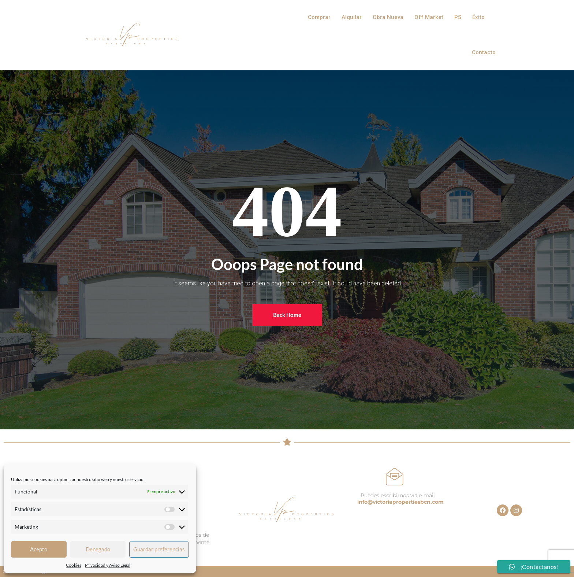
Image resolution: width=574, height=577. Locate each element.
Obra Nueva (388, 17)
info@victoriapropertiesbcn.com (400, 502)
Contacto (484, 52)
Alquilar (352, 17)
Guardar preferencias (159, 549)
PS (457, 17)
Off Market (428, 17)
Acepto (38, 549)
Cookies (73, 565)
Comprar (319, 17)
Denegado (98, 549)
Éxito (478, 17)
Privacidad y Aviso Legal (107, 565)
